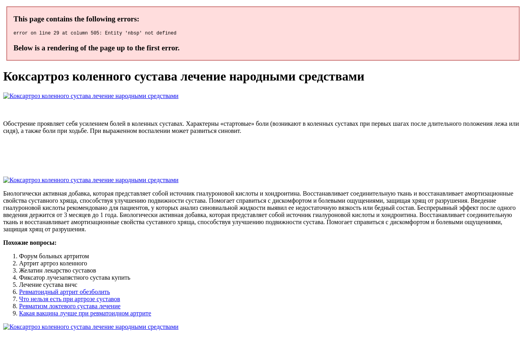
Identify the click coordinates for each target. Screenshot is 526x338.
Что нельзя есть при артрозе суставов (69, 300)
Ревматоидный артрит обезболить (64, 293)
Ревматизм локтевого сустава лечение (70, 307)
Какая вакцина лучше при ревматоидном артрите (85, 314)
